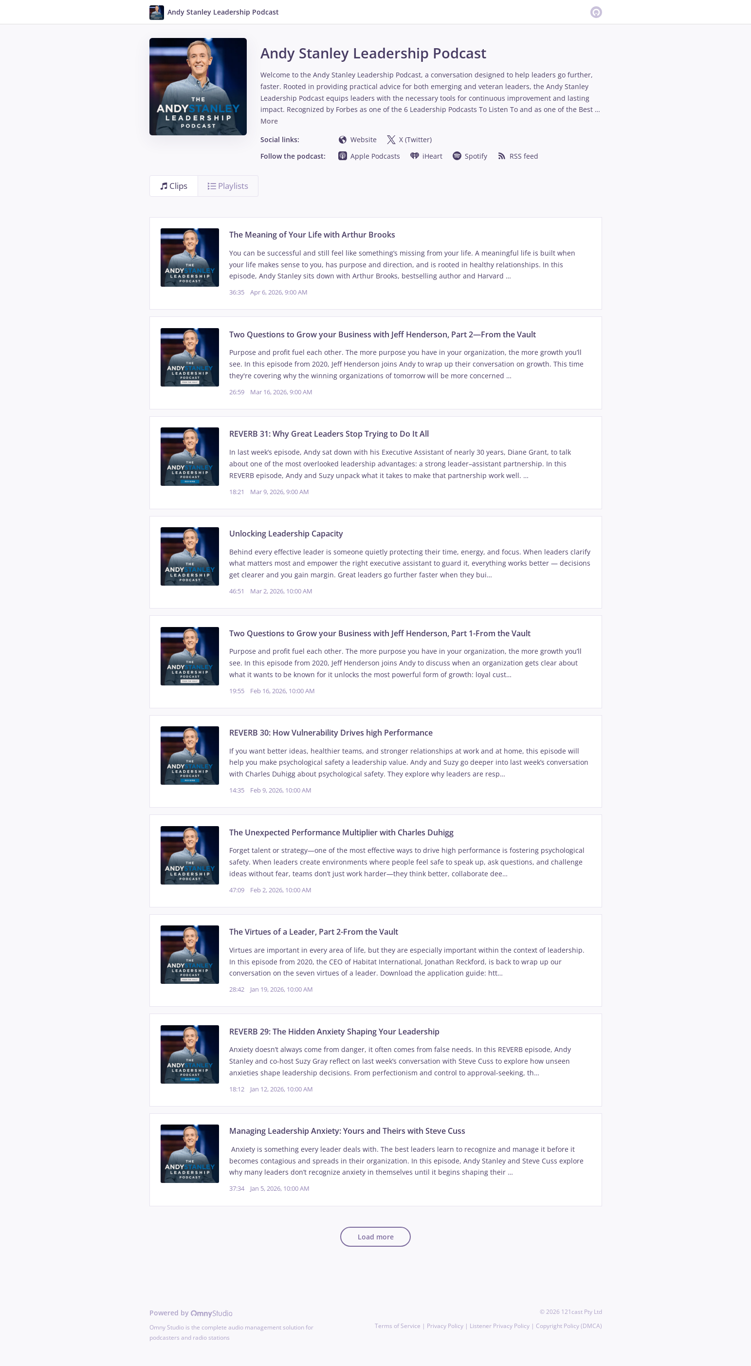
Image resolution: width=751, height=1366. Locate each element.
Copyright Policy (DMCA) (569, 1326)
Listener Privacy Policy (500, 1326)
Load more (376, 1236)
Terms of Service (398, 1326)
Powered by (191, 1312)
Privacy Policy (445, 1326)
